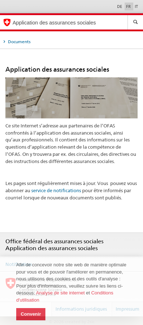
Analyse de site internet (60, 292)
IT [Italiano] (136, 6)
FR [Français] (129, 6)
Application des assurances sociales (54, 23)
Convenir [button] (31, 314)
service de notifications (56, 190)
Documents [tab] (19, 41)
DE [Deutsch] (120, 6)
